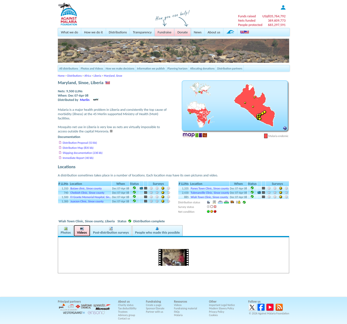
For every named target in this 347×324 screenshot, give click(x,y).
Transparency (142, 32)
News (197, 32)
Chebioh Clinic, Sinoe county (87, 192)
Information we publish (151, 68)
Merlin (85, 100)
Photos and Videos (92, 68)
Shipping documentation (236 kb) (82, 153)
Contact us (124, 318)
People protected (250, 25)
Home (61, 75)
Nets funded (246, 20)
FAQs (177, 311)
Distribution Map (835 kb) (78, 148)
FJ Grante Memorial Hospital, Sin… (90, 197)
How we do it (93, 32)
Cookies (213, 315)
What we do (69, 32)
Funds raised (247, 16)
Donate (182, 32)
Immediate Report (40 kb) (78, 158)
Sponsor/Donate (155, 308)
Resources (180, 301)
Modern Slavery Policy (221, 308)
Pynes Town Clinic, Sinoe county (210, 188)
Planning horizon (177, 68)
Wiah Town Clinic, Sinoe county (209, 197)
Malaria (178, 315)
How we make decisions (120, 68)
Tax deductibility (127, 308)
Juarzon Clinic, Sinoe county (86, 201)
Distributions (118, 32)
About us (213, 32)
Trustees (122, 311)
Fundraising (153, 301)
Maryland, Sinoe (113, 75)
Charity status (125, 305)
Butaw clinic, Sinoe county (86, 188)
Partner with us (154, 311)
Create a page (153, 305)
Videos (178, 305)
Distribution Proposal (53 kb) (80, 142)
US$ (274, 16)
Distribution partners (229, 68)
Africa (87, 75)
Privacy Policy (216, 311)
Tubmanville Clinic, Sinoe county (210, 192)
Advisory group (126, 315)
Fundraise (164, 32)
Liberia (97, 75)
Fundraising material (185, 308)
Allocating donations (202, 68)
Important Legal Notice (222, 305)
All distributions (68, 68)
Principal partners (69, 301)
